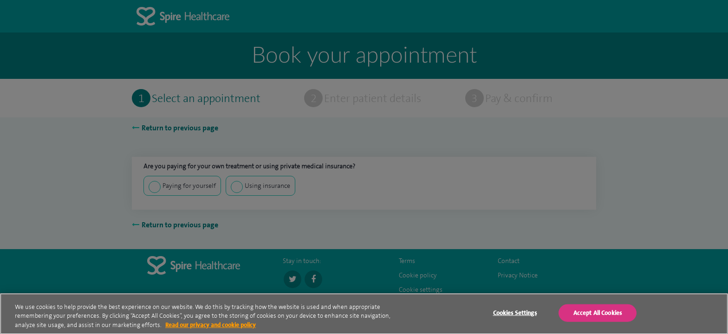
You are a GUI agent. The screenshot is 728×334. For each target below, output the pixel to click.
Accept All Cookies (597, 314)
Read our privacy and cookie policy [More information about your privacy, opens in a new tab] (210, 326)
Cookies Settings (515, 314)
